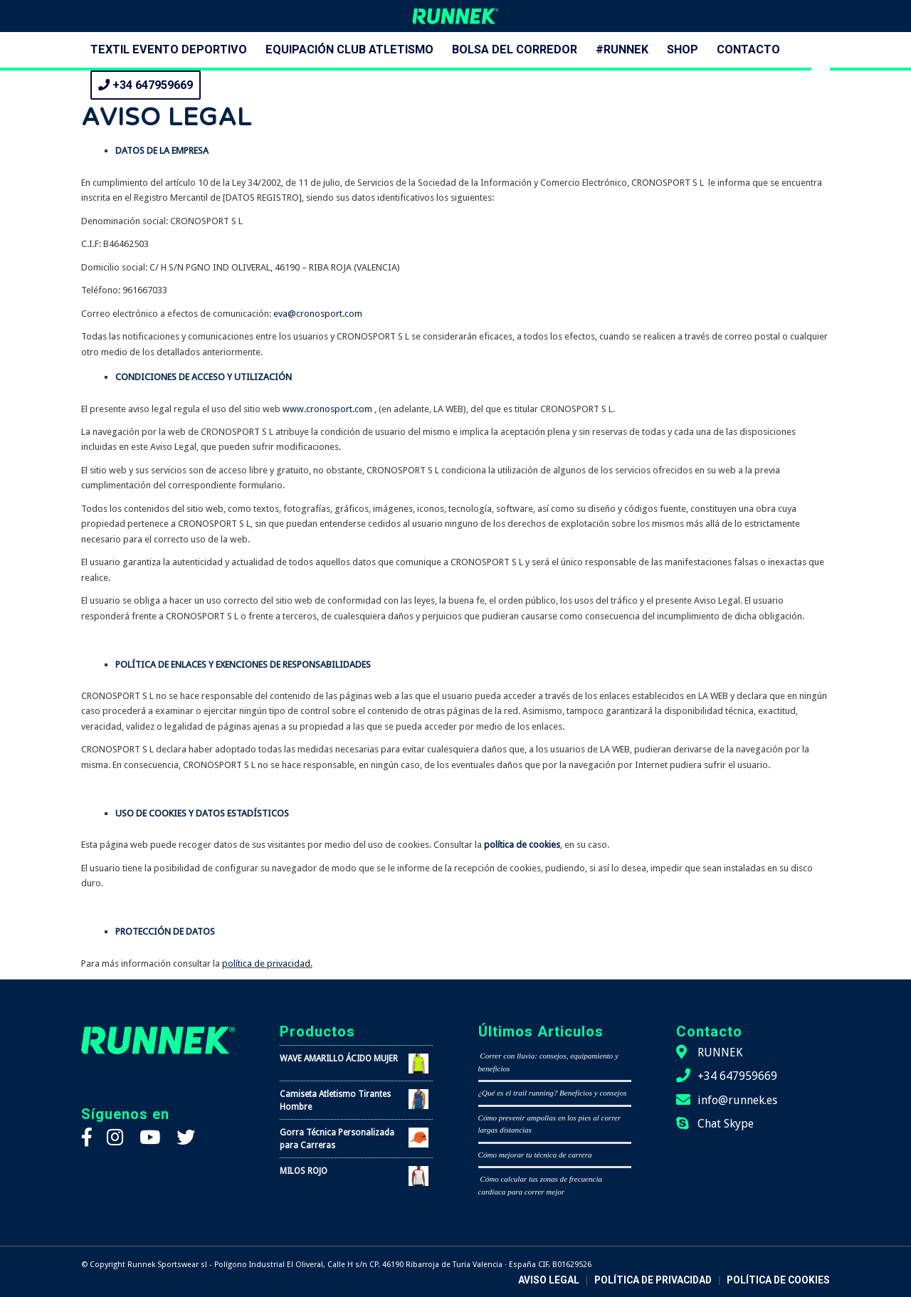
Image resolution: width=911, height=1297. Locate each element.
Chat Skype (725, 1123)
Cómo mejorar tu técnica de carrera (535, 1154)
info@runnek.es (737, 1100)
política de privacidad (266, 963)
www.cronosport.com (327, 409)
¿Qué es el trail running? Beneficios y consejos (552, 1092)
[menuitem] (168, 50)
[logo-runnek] (455, 16)
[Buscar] (820, 85)
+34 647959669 (737, 1076)
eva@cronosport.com (317, 313)
